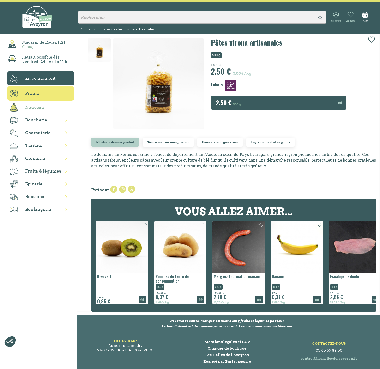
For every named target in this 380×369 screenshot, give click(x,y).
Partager (113, 189)
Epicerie (26, 184)
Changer (29, 46)
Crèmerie (27, 159)
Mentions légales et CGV (227, 341)
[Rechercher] (202, 17)
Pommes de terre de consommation (172, 278)
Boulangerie (30, 209)
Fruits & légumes (35, 171)
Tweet (122, 189)
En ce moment (33, 78)
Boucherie (28, 120)
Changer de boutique (227, 348)
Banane (278, 276)
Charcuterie (30, 133)
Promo (24, 93)
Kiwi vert (104, 276)
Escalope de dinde (344, 276)
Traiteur (26, 146)
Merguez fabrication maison (237, 276)
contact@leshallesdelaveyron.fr (329, 358)
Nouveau (27, 107)
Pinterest (131, 189)
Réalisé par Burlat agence (227, 361)
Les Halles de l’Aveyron (227, 354)
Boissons (27, 197)
